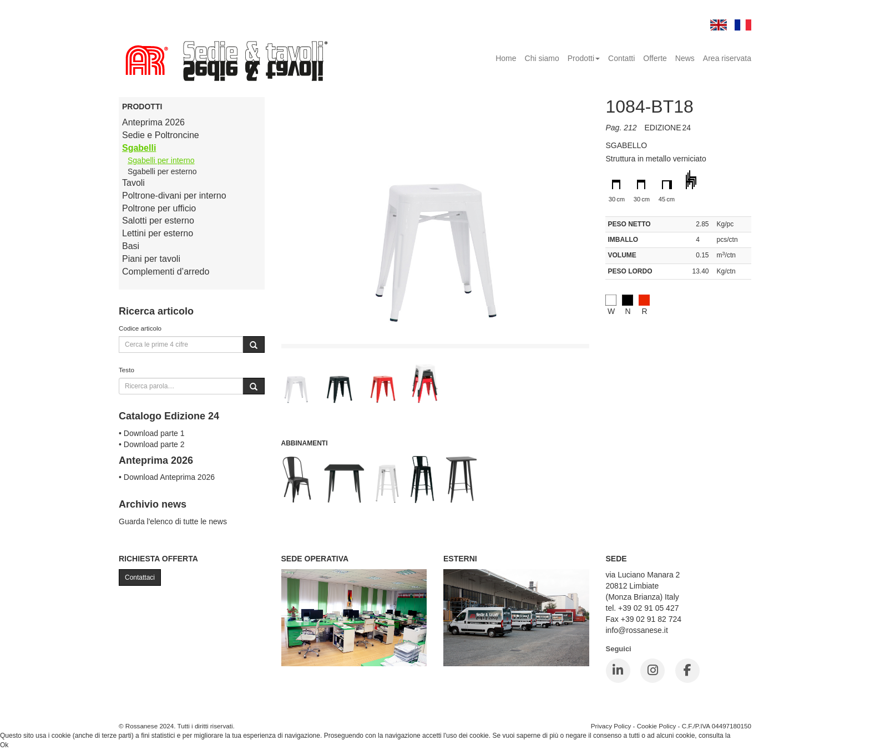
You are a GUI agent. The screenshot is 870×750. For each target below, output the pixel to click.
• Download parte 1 (152, 433)
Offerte (655, 58)
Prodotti (584, 58)
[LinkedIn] (618, 670)
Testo (126, 369)
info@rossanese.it (637, 630)
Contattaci (140, 577)
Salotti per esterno (158, 220)
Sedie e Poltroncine (160, 135)
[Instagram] (652, 670)
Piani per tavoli (151, 258)
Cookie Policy (656, 725)
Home (505, 58)
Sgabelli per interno (161, 160)
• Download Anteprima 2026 (167, 477)
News (685, 58)
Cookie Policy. (753, 735)
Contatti (621, 58)
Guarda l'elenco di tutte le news (173, 521)
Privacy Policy (611, 725)
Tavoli (133, 183)
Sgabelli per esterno (162, 171)
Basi (130, 246)
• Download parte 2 (152, 444)
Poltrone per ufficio (159, 208)
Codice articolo (140, 328)
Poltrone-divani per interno (174, 195)
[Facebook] (687, 670)
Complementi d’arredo (165, 271)
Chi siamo (542, 58)
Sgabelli (139, 148)
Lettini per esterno (157, 233)
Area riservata (727, 58)
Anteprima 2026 (153, 122)
